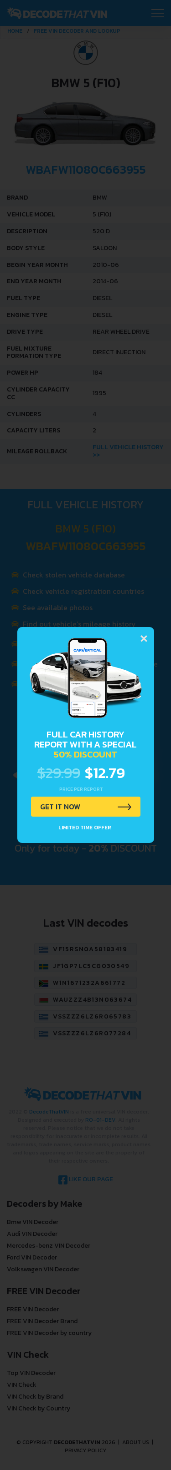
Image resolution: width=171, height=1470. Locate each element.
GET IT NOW (60, 806)
